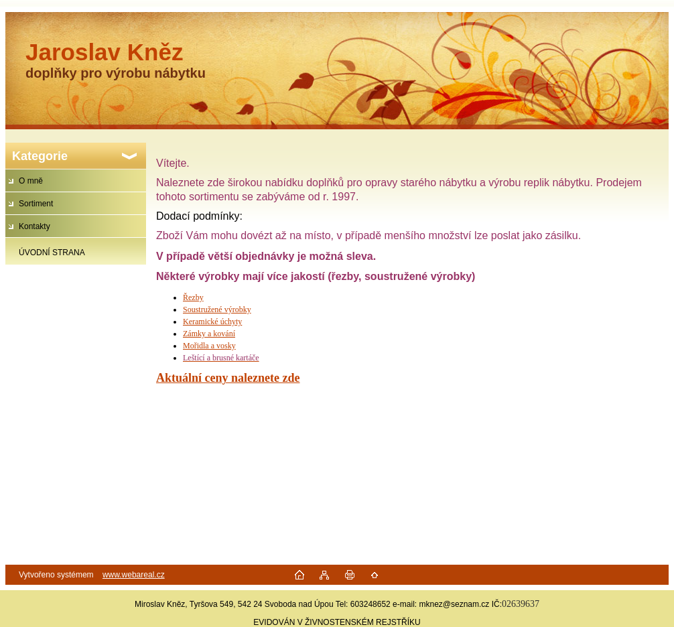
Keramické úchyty (212, 321)
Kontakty (34, 226)
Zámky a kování (209, 333)
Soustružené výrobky (217, 309)
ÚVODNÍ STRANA (52, 252)
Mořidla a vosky (209, 345)
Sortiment (36, 203)
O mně (31, 181)
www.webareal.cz (134, 574)
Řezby (193, 297)
